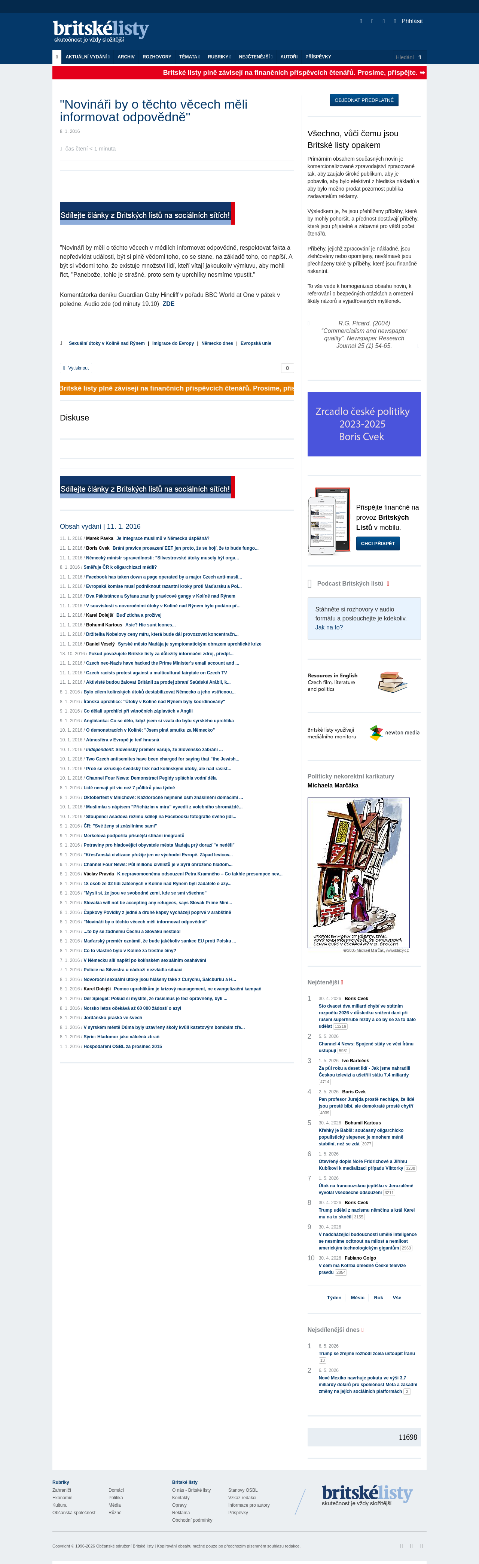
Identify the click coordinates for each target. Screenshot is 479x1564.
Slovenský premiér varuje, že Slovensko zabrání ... (154, 749)
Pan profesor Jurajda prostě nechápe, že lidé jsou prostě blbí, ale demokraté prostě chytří (366, 1106)
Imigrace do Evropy (173, 343)
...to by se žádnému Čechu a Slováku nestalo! (131, 931)
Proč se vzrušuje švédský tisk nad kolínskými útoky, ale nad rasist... (158, 768)
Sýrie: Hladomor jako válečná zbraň (121, 1036)
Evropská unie (256, 343)
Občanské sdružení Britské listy (124, 1546)
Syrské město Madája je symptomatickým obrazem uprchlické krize (190, 644)
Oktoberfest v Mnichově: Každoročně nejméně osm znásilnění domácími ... (163, 797)
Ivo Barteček (355, 1060)
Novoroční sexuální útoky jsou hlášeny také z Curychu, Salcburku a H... (159, 979)
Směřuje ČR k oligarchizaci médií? (120, 567)
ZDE (169, 304)
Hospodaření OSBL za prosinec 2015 (122, 1046)
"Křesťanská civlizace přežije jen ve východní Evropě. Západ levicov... (158, 854)
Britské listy (104, 32)
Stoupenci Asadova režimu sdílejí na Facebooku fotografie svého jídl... (161, 816)
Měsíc (357, 1297)
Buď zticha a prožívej (139, 615)
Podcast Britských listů (346, 583)
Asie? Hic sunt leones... (150, 625)
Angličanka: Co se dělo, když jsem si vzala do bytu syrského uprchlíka (158, 720)
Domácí (116, 1490)
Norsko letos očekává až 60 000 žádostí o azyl (132, 1008)
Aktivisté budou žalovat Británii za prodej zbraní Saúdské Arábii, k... (158, 682)
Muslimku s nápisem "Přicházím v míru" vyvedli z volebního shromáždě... (164, 807)
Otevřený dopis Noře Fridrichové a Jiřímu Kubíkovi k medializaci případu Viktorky (368, 1165)
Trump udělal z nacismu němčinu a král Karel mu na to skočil (367, 1214)
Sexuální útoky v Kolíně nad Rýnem (107, 343)
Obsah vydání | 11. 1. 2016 (100, 526)
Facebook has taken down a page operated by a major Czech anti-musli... (164, 577)
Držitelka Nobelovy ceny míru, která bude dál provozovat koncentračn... (162, 634)
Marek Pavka (99, 538)
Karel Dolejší (99, 615)
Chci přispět (378, 543)
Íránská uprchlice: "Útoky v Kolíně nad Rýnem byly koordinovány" (154, 701)
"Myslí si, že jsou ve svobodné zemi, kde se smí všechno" (145, 893)
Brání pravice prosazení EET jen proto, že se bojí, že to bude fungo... (186, 548)
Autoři (289, 57)
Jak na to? (329, 627)
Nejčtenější (256, 57)
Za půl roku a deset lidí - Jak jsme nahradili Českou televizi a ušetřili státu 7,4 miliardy (365, 1075)
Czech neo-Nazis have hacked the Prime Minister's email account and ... (162, 663)
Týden (334, 1297)
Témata (189, 57)
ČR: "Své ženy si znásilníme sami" (120, 826)
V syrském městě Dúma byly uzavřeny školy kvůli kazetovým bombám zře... (164, 1027)
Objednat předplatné (364, 100)
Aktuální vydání (87, 57)
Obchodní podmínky (192, 1520)
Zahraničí (61, 1490)
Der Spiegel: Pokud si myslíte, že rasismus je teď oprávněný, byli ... (155, 998)
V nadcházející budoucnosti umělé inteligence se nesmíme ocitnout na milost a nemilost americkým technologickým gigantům (368, 1241)
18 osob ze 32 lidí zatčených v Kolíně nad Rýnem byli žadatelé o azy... (157, 883)
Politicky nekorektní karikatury (351, 781)
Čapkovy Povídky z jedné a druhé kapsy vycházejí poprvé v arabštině (157, 912)
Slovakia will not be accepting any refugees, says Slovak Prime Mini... (157, 902)
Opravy (179, 1505)
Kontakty (181, 1497)
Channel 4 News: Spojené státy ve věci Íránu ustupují (366, 1047)
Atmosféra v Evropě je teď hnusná (122, 739)
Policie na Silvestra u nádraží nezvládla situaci (132, 969)
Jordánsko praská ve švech (112, 1017)
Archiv (126, 57)
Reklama (181, 1512)
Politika (116, 1497)
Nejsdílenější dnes (334, 1330)
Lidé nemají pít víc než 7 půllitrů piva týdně (129, 787)
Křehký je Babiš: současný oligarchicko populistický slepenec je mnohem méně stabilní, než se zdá (361, 1137)
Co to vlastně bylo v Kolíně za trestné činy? (129, 950)
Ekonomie (62, 1497)
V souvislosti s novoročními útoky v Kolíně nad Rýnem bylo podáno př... (163, 605)
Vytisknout (76, 368)
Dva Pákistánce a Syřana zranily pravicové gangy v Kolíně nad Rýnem (160, 596)
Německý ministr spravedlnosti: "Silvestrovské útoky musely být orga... (162, 558)
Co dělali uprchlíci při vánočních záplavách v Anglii (138, 711)
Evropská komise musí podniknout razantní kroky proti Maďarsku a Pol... (164, 586)
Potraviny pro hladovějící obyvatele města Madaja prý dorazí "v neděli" (159, 845)
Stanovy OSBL (243, 1490)
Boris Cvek (98, 548)
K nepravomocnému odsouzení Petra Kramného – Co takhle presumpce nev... (200, 874)
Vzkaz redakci (242, 1497)
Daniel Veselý (100, 644)
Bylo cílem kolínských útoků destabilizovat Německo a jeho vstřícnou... (159, 692)
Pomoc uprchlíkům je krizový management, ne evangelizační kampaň (187, 988)
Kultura (59, 1505)
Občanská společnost (73, 1512)
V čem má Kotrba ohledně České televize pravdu (362, 1269)
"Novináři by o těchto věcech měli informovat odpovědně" (145, 921)
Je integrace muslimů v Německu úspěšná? (163, 538)
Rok (378, 1297)
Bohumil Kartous (104, 625)
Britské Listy (367, 1496)
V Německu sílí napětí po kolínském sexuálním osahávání (144, 960)
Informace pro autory (249, 1505)
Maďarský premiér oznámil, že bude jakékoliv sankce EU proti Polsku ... (159, 941)
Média (115, 1505)
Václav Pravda (98, 874)
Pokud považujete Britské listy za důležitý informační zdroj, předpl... (161, 653)
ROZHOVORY (157, 57)
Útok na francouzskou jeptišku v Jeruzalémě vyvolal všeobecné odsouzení (366, 1189)
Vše (397, 1297)
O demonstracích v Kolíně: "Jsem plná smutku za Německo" (150, 730)
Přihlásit (408, 21)
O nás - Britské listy (191, 1490)
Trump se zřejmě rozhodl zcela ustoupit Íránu (367, 1357)
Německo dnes (217, 343)
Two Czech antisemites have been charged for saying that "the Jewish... (163, 759)
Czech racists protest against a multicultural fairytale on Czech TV (156, 672)
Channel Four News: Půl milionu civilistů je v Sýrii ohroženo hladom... (157, 864)
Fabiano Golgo (360, 1258)
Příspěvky (318, 57)
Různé (115, 1512)
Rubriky (219, 57)
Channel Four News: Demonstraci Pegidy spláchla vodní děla (151, 778)
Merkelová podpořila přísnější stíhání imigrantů (133, 835)
